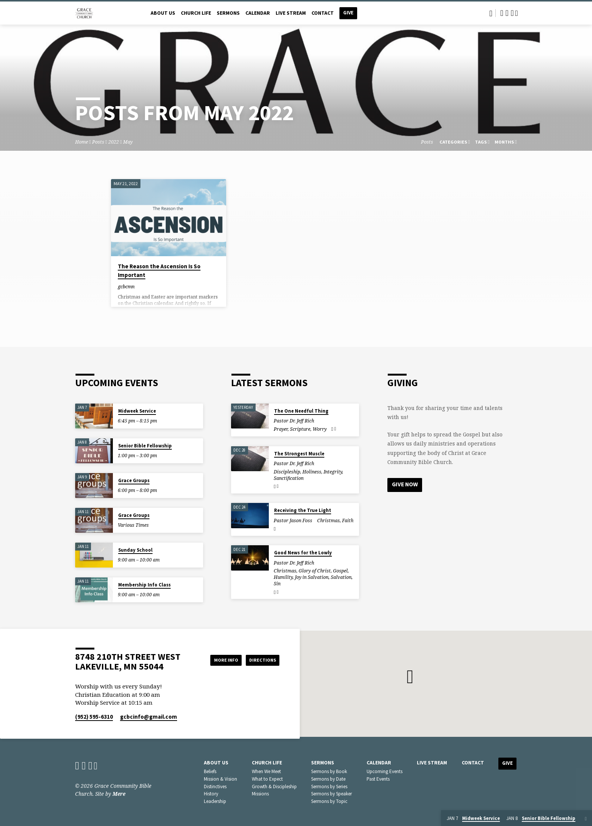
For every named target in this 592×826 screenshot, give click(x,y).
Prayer (281, 429)
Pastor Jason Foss (293, 520)
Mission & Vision (220, 779)
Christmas (328, 520)
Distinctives (215, 786)
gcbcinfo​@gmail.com (148, 716)
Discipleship (287, 472)
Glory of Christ (315, 571)
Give (348, 12)
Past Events (378, 779)
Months (506, 142)
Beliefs (210, 771)
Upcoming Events (384, 771)
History (211, 793)
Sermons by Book (329, 771)
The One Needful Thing (301, 411)
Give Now (405, 485)
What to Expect (267, 779)
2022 (113, 142)
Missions (260, 793)
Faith (347, 520)
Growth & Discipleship (274, 786)
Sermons (228, 13)
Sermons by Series (329, 786)
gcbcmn (126, 286)
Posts (98, 142)
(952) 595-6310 (94, 716)
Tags (482, 142)
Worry (320, 429)
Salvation (341, 577)
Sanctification (289, 478)
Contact (322, 13)
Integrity (333, 472)
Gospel (340, 571)
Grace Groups (134, 480)
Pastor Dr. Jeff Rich (294, 421)
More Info (218, 659)
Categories (454, 142)
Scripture (300, 429)
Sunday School (135, 550)
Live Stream (291, 13)
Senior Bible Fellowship (145, 445)
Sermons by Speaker (331, 793)
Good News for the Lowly (303, 552)
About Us (163, 13)
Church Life (196, 13)
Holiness (311, 472)
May (128, 142)
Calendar (257, 13)
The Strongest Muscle (299, 453)
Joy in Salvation (311, 577)
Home (81, 142)
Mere (119, 793)
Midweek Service (137, 411)
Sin (277, 583)
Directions (260, 659)
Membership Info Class (144, 585)
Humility (283, 577)
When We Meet (266, 771)
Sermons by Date (328, 779)
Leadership (215, 801)
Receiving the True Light (302, 510)
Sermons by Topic (329, 801)
